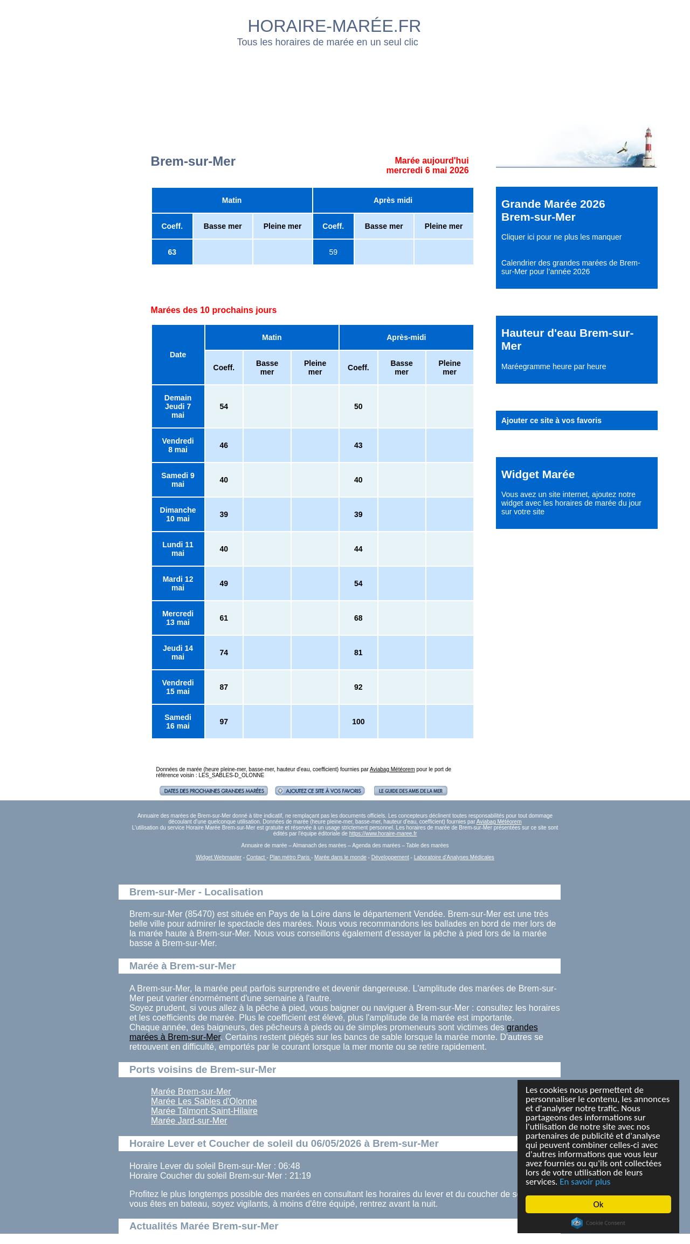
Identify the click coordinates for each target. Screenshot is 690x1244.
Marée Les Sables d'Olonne (204, 1101)
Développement (390, 857)
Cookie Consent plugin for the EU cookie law (598, 1223)
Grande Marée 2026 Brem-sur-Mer (553, 210)
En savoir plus (585, 1181)
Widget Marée (538, 474)
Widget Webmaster (219, 857)
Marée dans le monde (340, 857)
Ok (599, 1204)
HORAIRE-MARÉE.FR (335, 26)
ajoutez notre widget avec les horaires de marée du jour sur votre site (571, 503)
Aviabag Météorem (392, 769)
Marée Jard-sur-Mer (189, 1120)
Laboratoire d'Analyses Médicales (454, 857)
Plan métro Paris (290, 857)
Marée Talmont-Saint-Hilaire (204, 1111)
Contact (256, 857)
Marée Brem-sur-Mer (191, 1091)
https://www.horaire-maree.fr (383, 834)
